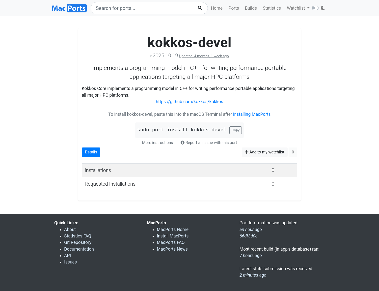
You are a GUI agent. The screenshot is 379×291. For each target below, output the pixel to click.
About (70, 229)
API (67, 255)
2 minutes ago (253, 275)
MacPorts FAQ (171, 242)
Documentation (79, 249)
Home (216, 8)
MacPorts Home (173, 229)
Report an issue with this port (209, 142)
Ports (234, 8)
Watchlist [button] (296, 8)
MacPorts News (172, 249)
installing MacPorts (252, 114)
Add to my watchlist (264, 152)
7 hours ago (251, 255)
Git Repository (77, 242)
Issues (70, 262)
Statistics (272, 8)
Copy (236, 130)
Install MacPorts (173, 235)
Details (91, 152)
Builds (251, 8)
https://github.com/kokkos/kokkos (189, 101)
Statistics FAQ (77, 235)
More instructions (157, 142)
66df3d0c (248, 235)
